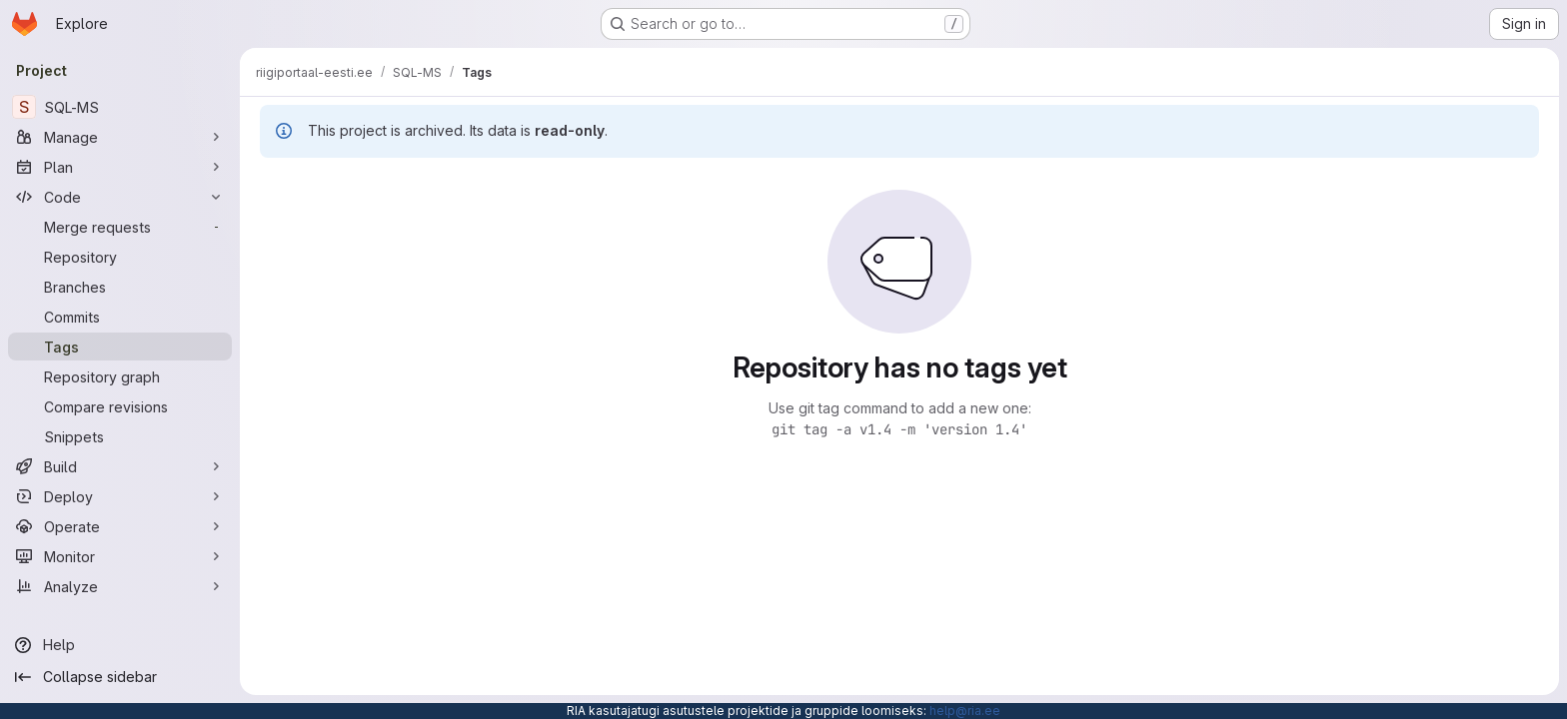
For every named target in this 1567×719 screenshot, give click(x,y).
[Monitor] (120, 556)
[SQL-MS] (120, 107)
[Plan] (120, 167)
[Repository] (120, 257)
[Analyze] (120, 586)
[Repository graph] (120, 376)
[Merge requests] (120, 227)
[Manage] (120, 137)
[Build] (120, 466)
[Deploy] (120, 496)
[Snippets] (120, 436)
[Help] (120, 645)
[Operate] (120, 526)
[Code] (120, 197)
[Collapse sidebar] (120, 677)
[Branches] (120, 287)
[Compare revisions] (120, 406)
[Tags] (120, 346)
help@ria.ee (964, 710)
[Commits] (120, 317)
